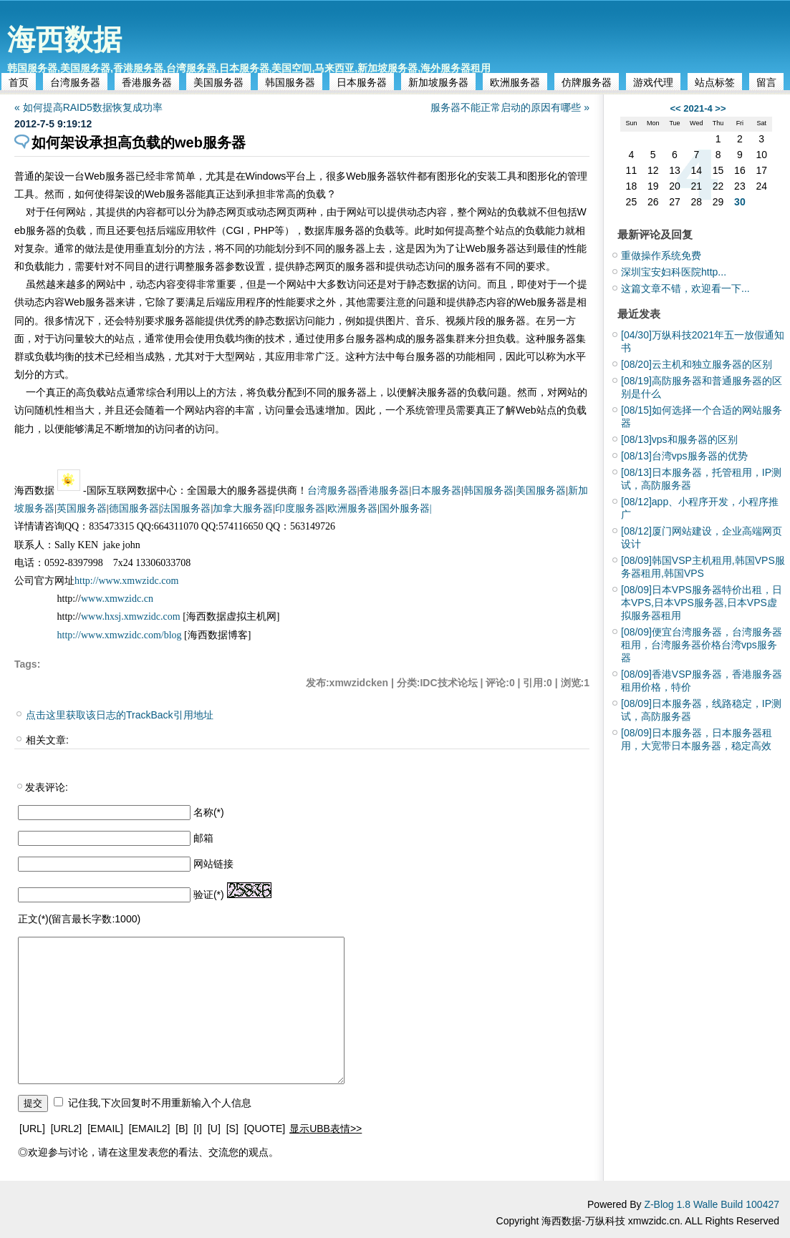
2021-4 (697, 108)
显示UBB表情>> (325, 1128)
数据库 (319, 230)
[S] (232, 1128)
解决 (417, 392)
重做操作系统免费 (661, 255)
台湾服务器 (75, 82)
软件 (407, 176)
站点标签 (715, 82)
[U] (214, 1128)
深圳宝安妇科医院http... (673, 272)
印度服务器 (300, 508)
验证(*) (208, 894)
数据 (437, 284)
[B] (181, 1128)
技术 (275, 338)
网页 (236, 212)
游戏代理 (653, 82)
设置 (255, 266)
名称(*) (208, 812)
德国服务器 (134, 508)
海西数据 (64, 39)
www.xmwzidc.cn (117, 598)
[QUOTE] (265, 1128)
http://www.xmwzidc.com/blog (119, 635)
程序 (256, 302)
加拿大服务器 (243, 508)
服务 (115, 176)
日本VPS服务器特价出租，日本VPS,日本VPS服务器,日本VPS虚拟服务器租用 (701, 602)
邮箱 (203, 838)
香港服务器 (147, 82)
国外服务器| (406, 508)
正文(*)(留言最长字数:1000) (79, 919)
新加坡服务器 (438, 82)
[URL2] (66, 1128)
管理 (577, 176)
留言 (766, 82)
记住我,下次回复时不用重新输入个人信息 (159, 1102)
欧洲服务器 (515, 82)
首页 (19, 82)
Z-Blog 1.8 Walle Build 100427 (711, 1204)
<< (675, 108)
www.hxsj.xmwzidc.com (132, 616)
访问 (435, 266)
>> (720, 108)
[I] (197, 1128)
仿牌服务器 (587, 82)
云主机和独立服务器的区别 (696, 364)
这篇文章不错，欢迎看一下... (685, 288)
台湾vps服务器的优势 (684, 456)
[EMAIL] (105, 1128)
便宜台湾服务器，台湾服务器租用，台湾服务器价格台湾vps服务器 (701, 644)
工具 (507, 176)
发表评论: (46, 787)
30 (740, 202)
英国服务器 (82, 508)
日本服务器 (362, 82)
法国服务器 (185, 508)
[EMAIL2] (149, 1128)
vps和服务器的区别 (679, 439)
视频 (455, 320)
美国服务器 (218, 82)
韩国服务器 (290, 82)
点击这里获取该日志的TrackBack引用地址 (119, 715)
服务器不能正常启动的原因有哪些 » (509, 107)
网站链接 (213, 863)
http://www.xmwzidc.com (126, 580)
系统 (415, 410)
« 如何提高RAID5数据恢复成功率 (88, 107)
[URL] (32, 1128)
